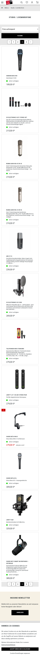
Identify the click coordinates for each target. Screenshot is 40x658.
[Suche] (21, 2)
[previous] (9, 42)
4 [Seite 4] (26, 42)
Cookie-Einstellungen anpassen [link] (20, 653)
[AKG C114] (20, 240)
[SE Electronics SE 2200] (20, 287)
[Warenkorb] (37, 2)
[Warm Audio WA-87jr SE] (20, 148)
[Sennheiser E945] (20, 60)
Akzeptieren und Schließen (20, 649)
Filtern (19, 36)
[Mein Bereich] (32, 2)
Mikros (7, 8)
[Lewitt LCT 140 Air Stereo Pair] (20, 379)
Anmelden (20, 612)
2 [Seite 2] (17, 42)
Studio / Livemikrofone (17, 8)
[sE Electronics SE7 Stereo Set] (20, 101)
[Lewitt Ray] (20, 504)
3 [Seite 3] (22, 42)
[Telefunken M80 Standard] (20, 333)
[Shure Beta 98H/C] (20, 421)
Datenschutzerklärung (8, 645)
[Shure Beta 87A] (20, 462)
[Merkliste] (26, 2)
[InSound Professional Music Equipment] (2, 8)
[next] (31, 42)
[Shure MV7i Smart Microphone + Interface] (20, 546)
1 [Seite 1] (13, 42)
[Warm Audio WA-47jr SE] (20, 194)
